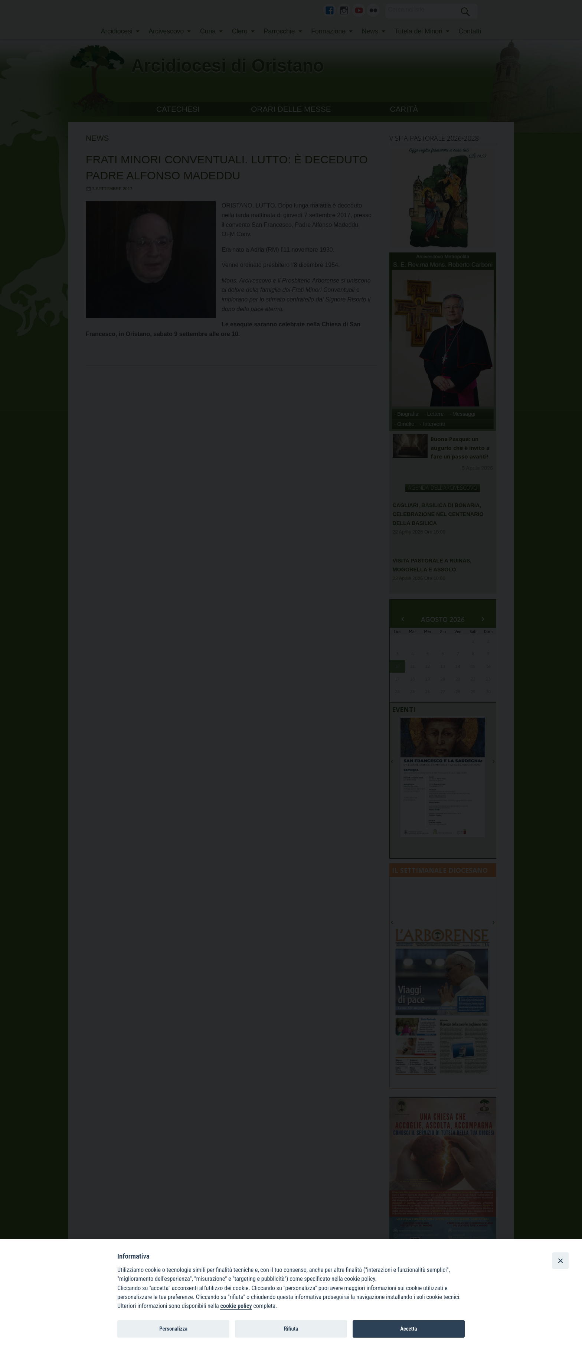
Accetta (408, 1328)
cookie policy (236, 1305)
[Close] (560, 1260)
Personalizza (173, 1328)
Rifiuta (291, 1328)
